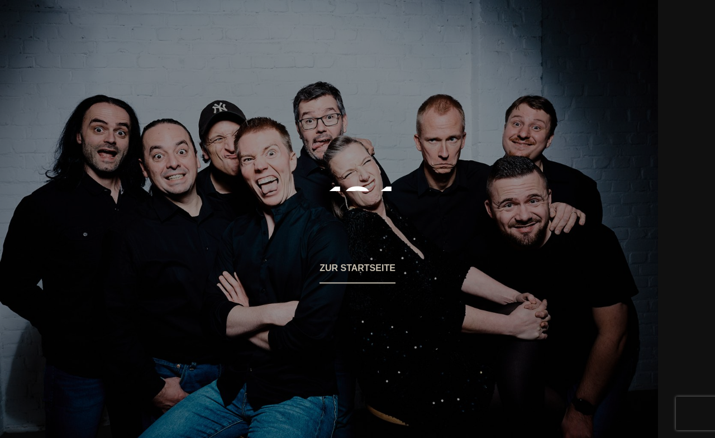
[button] (357, 275)
